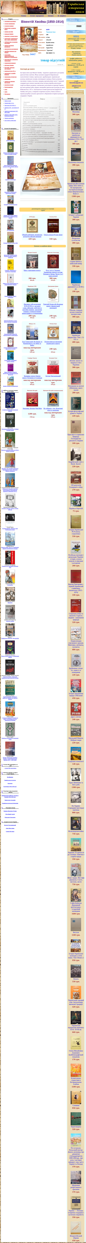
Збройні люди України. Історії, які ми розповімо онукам (10, 153)
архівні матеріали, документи (9, 46)
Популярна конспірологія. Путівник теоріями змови (10, 430)
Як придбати (62, 16)
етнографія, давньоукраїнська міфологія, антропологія (11, 56)
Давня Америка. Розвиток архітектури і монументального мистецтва (10, 373)
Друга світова (76, 717)
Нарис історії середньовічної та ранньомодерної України (10, 284)
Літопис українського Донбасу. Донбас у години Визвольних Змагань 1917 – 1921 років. (10, 759)
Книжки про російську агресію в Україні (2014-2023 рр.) (10, 796)
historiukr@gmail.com (76, 82)
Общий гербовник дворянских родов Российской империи (32, 235)
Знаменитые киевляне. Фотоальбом (10, 638)
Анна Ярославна (10, 828)
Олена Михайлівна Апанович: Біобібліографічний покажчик (76, 1054)
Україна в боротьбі (76, 508)
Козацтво (10, 783)
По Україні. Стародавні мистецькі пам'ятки (76, 808)
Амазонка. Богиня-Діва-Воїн (32, 408)
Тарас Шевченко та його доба (76, 784)
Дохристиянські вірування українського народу (53, 342)
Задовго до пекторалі (10, 179)
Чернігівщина (76, 1127)
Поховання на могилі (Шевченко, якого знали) (76, 388)
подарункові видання (10, 63)
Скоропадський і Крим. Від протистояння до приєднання (10, 335)
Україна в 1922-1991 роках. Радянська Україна (11, 115)
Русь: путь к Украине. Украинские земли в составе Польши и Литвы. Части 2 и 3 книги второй (53, 273)
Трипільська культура (10, 780)
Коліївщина (10, 585)
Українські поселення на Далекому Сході (10, 739)
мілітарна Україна (9, 65)
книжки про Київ (9, 31)
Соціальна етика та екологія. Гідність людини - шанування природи (76, 617)
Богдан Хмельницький (10, 825)
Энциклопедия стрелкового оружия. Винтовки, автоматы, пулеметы (76, 644)
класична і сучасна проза (11, 36)
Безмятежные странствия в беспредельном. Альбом (76, 1081)
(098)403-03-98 (76, 86)
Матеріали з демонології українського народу (10, 193)
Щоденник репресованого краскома (76, 1187)
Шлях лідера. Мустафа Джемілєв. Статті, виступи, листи (76, 880)
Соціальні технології (76, 761)
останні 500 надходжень (10, 768)
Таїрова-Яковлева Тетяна (10, 811)
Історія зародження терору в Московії (76, 695)
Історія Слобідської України (76, 216)
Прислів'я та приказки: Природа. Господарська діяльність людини (76, 438)
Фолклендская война (76, 831)
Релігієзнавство (9, 87)
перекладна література (10, 77)
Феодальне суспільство (76, 239)
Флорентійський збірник (76, 1237)
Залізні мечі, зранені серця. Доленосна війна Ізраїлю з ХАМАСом (10, 256)
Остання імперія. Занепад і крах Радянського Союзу (10, 529)
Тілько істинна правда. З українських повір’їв (10, 657)
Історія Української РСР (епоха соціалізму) (76, 532)
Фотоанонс (7, 94)
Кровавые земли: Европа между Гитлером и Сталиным (32, 377)
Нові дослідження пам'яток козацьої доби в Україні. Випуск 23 (10, 167)
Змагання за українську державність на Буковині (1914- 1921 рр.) (76, 137)
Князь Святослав (10, 140)
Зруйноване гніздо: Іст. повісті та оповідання (76, 670)
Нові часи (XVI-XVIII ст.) (10, 105)
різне (6, 89)
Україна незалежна (9, 118)
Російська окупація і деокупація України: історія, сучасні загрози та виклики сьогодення (75, 559)
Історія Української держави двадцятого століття (10, 348)
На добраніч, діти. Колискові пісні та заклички (53, 409)
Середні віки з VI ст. (9, 103)
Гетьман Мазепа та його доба (10, 243)
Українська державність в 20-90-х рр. (76, 287)
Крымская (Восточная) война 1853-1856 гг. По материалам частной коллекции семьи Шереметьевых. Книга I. (76, 189)
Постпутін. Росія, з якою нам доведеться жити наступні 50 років (10, 677)
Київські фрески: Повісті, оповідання (10, 297)
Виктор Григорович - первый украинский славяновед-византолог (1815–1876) (76, 588)
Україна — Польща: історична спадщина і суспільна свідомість (76, 1213)
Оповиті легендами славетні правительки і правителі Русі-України (10, 217)
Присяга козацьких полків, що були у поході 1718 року (10, 451)
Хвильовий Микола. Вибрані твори (76, 739)
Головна (23, 16)
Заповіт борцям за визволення (10, 386)
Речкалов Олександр (10, 817)
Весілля (76, 932)
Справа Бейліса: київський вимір (76, 262)
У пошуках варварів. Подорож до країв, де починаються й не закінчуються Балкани (10, 719)
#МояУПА (10, 602)
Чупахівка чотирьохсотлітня (10, 204)
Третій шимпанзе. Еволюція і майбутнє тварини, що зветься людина (10, 698)
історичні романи (9, 26)
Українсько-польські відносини (10, 803)
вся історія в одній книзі (10, 120)
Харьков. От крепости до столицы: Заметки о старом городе (76, 854)
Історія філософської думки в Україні (76, 412)
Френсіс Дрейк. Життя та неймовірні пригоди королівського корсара (10, 548)
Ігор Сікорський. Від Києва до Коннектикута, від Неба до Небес (32, 343)
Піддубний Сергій (10, 814)
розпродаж (7, 79)
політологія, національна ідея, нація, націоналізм (11, 39)
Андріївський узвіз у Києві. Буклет (76, 463)
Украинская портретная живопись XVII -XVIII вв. (76, 1027)
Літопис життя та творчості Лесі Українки (76, 363)
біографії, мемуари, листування (10, 68)
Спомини (76, 1105)
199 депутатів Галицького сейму (76, 486)
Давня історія (8, 101)
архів (6, 91)
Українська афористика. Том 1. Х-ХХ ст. (76, 337)
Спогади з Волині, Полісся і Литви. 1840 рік (10, 509)
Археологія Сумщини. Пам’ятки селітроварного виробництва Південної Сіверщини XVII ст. (10, 490)
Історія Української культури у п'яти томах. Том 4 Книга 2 (76, 956)
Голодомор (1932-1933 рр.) (10, 786)
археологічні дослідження (11, 49)
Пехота (76, 979)
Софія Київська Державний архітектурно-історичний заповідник (76, 907)
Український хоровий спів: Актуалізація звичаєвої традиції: (76, 1002)
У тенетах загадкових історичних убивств (10, 410)
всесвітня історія (9, 85)
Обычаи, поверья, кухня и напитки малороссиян (76, 312)
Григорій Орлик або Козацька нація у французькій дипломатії (53, 306)
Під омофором (10, 230)
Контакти (53, 16)
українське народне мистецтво (10, 82)
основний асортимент (10, 21)
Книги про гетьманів (10, 800)
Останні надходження (37, 16)
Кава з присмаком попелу (32, 270)
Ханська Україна (10, 621)
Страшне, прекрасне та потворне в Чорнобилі (10, 271)
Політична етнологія (76, 162)
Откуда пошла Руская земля (53, 235)
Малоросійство (10, 307)
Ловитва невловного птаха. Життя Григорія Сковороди (10, 321)
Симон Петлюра (10, 831)
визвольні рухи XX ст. (10, 71)
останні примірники (10, 23)
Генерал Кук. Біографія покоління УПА (10, 567)
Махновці (76, 112)
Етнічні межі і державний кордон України (11, 361)
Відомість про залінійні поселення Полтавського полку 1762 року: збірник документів (10, 470)
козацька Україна (9, 34)
